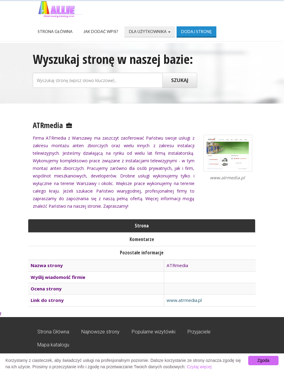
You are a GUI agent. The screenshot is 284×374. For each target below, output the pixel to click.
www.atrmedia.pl (184, 300)
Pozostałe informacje (142, 252)
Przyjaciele (199, 332)
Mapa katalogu (53, 345)
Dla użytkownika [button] (150, 31)
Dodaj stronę (196, 31)
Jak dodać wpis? (100, 31)
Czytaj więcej (199, 366)
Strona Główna (55, 31)
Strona (142, 225)
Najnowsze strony (100, 332)
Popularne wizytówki (153, 332)
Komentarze (142, 239)
